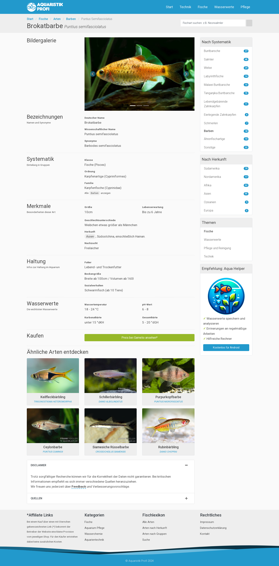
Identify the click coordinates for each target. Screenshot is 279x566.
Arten (57, 19)
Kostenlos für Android (226, 347)
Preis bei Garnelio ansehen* (139, 337)
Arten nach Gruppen (154, 534)
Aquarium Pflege (94, 528)
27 (246, 51)
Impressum (207, 522)
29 (246, 68)
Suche (146, 539)
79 (246, 168)
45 (246, 59)
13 (246, 85)
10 (246, 139)
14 (246, 76)
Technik (186, 7)
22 (246, 147)
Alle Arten (148, 522)
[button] (92, 74)
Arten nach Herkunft (154, 528)
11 (246, 104)
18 (246, 131)
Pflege (246, 7)
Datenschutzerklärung (213, 528)
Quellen (36, 498)
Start (170, 7)
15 (246, 93)
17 (246, 177)
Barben (71, 19)
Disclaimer (38, 465)
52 (246, 185)
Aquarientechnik (94, 539)
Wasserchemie (93, 534)
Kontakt (204, 534)
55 (246, 193)
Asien (90, 236)
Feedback (79, 486)
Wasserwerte (224, 7)
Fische (203, 7)
